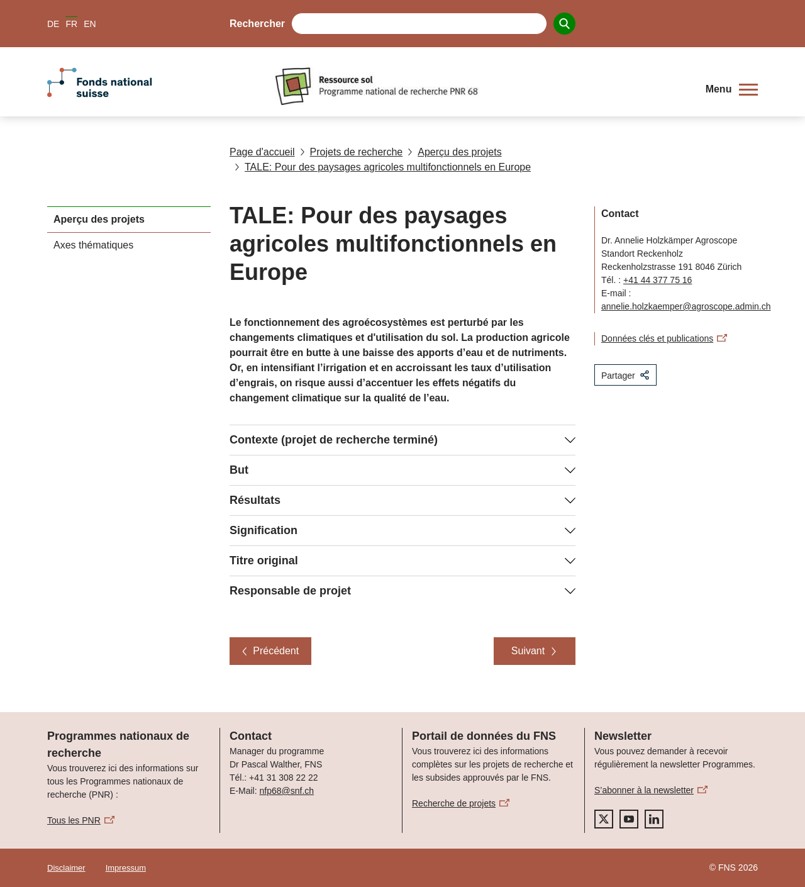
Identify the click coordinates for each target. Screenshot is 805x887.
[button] (732, 89)
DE (53, 24)
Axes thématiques (93, 245)
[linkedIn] (654, 819)
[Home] (481, 86)
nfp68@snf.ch (286, 791)
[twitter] (603, 819)
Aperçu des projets (454, 152)
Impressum (126, 868)
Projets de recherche (351, 152)
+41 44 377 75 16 (657, 280)
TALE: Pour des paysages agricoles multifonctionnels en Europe (383, 167)
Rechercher (257, 23)
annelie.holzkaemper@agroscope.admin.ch (685, 306)
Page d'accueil (262, 152)
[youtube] (628, 819)
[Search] (564, 24)
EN (90, 24)
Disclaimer (66, 868)
